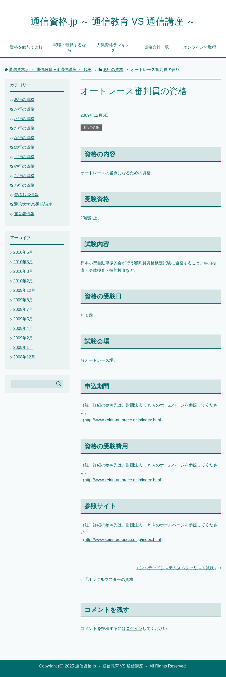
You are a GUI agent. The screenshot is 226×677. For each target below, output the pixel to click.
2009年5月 (23, 319)
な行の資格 (24, 138)
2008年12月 (24, 357)
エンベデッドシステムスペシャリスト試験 (175, 568)
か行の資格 (24, 109)
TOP (50, 69)
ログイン (134, 628)
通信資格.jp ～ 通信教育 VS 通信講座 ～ (113, 21)
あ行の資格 (91, 127)
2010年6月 (23, 252)
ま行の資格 (24, 157)
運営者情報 (24, 214)
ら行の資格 (24, 176)
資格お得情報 (26, 195)
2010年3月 (23, 271)
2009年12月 (24, 290)
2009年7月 (23, 309)
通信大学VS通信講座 (33, 204)
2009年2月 (23, 338)
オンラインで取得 (199, 47)
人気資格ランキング (113, 47)
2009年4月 (23, 328)
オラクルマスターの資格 (110, 579)
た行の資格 (24, 128)
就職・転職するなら (69, 47)
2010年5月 (23, 262)
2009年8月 (23, 300)
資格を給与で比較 (26, 47)
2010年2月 (23, 281)
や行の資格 (24, 166)
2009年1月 (23, 347)
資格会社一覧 (156, 47)
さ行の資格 (24, 118)
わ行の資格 (24, 185)
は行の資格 (24, 147)
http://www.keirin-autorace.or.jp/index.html (123, 420)
